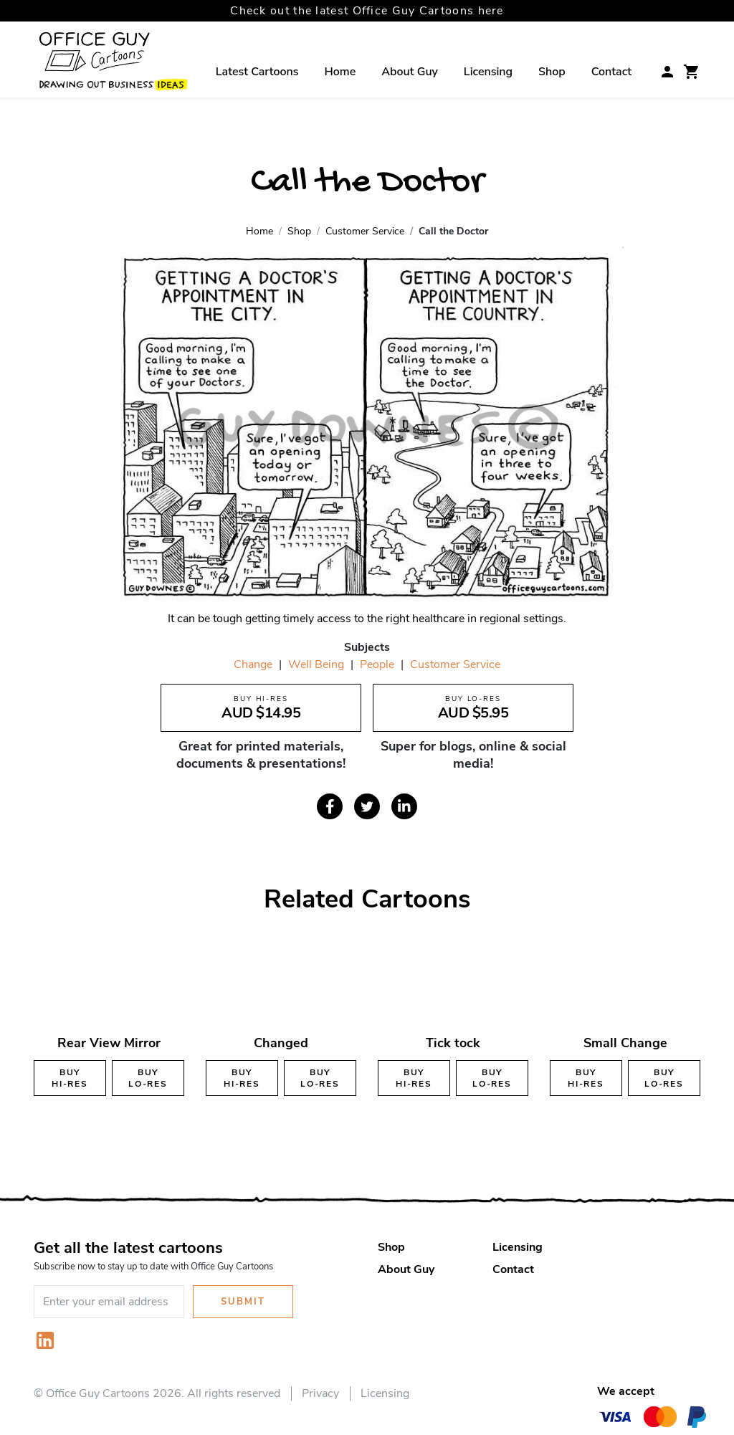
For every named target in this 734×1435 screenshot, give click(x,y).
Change (253, 664)
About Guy (409, 72)
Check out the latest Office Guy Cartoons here (367, 11)
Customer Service (455, 664)
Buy (70, 1078)
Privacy (320, 1393)
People (377, 664)
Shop (552, 72)
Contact (611, 72)
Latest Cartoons (257, 72)
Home (340, 72)
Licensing (488, 72)
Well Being (316, 664)
